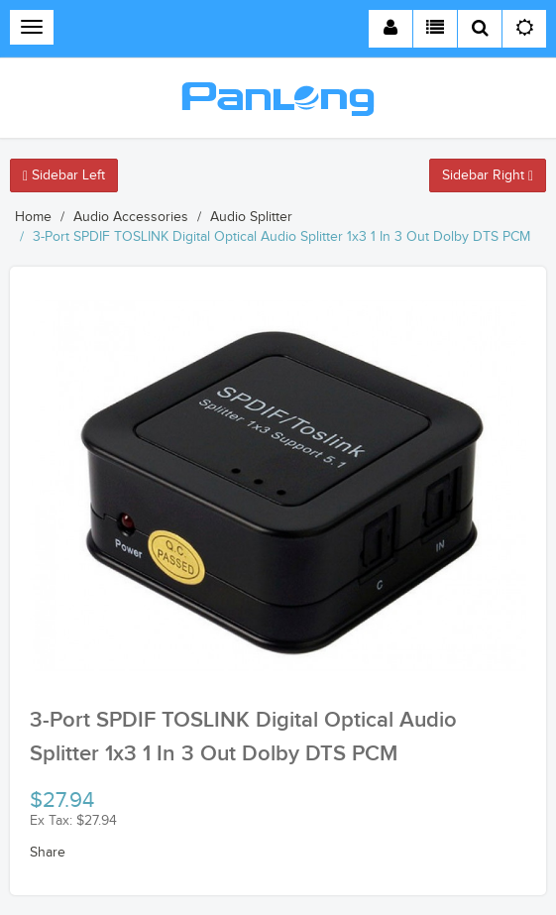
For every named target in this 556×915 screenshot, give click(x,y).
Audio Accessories (130, 217)
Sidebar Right (487, 175)
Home (33, 217)
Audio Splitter (251, 217)
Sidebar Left (64, 175)
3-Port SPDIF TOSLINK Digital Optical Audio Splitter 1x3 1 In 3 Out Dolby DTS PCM (281, 237)
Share (47, 852)
